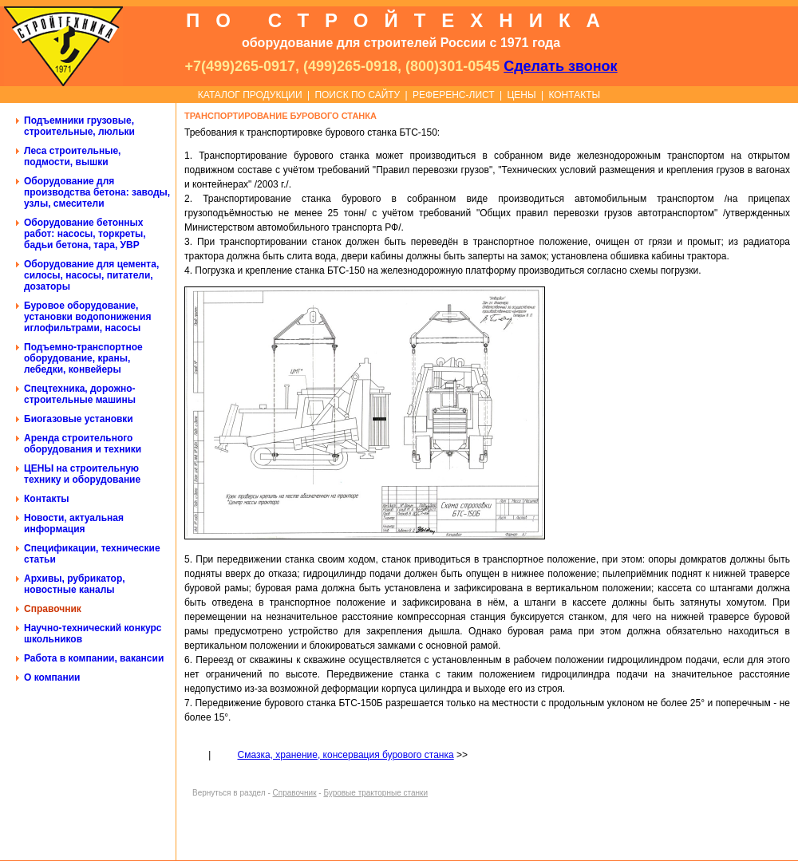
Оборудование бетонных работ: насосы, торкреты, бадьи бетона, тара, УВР (85, 234)
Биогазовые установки (78, 419)
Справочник (52, 608)
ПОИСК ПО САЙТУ (357, 95)
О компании (52, 677)
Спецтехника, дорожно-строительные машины (80, 394)
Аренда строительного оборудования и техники (82, 443)
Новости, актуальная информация (74, 523)
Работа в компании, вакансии (94, 658)
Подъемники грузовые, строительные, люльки (79, 126)
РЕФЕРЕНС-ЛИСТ (454, 95)
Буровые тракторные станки (375, 792)
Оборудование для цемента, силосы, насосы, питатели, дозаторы (91, 275)
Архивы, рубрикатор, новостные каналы (74, 584)
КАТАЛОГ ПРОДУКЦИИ (250, 95)
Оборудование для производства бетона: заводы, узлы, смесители (97, 192)
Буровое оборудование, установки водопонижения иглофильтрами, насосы (87, 317)
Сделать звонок (560, 66)
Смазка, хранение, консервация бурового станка (345, 754)
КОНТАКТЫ (574, 95)
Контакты (46, 498)
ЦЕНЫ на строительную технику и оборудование (82, 474)
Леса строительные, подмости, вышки (72, 156)
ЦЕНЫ (521, 95)
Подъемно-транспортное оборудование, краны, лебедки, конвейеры (83, 358)
